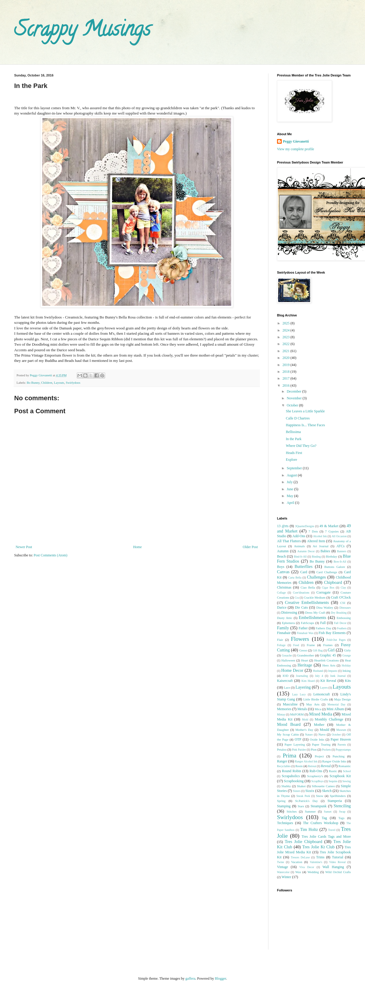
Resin (299, 766)
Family (283, 627)
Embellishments (312, 617)
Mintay (281, 714)
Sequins (332, 781)
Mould (324, 730)
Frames (328, 645)
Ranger (282, 761)
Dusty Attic (284, 618)
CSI (342, 603)
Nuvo (321, 734)
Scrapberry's (315, 776)
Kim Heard (308, 680)
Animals (299, 546)
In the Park (294, 439)
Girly (347, 650)
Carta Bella (295, 577)
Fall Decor (340, 623)
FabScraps (307, 623)
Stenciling (342, 805)
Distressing (289, 612)
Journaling (302, 675)
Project (319, 756)
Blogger (220, 978)
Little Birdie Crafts (315, 699)
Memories (284, 709)
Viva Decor (306, 867)
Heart (304, 660)
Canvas (283, 571)
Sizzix (309, 791)
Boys (280, 567)
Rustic (333, 771)
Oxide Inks (317, 739)
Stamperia (334, 801)
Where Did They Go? (301, 446)
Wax (298, 872)
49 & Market (329, 526)
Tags (341, 818)
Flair (280, 639)
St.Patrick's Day (306, 801)
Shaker (301, 786)
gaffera (190, 978)
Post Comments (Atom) (50, 555)
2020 (287, 358)
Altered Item (316, 541)
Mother (319, 725)
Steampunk (319, 806)
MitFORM (297, 714)
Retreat (312, 766)
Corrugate (324, 592)
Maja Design (342, 699)
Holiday (346, 665)
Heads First (294, 453)
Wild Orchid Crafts (338, 872)
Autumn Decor (306, 551)
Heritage (304, 665)
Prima (289, 755)
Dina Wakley (324, 607)
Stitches (291, 811)
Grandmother (305, 655)
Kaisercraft (285, 681)
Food (296, 645)
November (295, 398)
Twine (280, 862)
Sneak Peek (303, 796)
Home (137, 547)
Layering (303, 687)
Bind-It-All (300, 556)
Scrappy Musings (82, 31)
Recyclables (284, 766)
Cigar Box (328, 587)
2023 (287, 337)
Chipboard (333, 582)
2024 (287, 330)
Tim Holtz (309, 829)
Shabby (286, 786)
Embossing (344, 618)
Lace (287, 687)
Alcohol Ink (320, 536)
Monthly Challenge (329, 719)
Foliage (281, 645)
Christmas (284, 587)
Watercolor (283, 872)
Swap (342, 811)
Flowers (300, 639)
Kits (348, 681)
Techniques (285, 823)
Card (303, 572)
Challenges (316, 577)
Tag (324, 818)
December (294, 391)
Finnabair (284, 633)
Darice (281, 607)
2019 (287, 365)
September (295, 468)
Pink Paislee (299, 749)
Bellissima (293, 432)
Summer (310, 811)
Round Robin (291, 771)
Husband (318, 670)
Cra (297, 597)
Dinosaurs (345, 607)
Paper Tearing (321, 744)
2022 (287, 344)
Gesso (303, 650)
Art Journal (320, 546)
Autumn (283, 551)
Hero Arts (328, 665)
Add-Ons (298, 536)
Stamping (284, 806)
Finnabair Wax (305, 633)
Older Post (250, 547)
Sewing (346, 781)
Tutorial (337, 857)
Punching (339, 756)
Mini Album (335, 709)
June (290, 489)
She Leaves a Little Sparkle (305, 411)
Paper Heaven (340, 739)
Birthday (331, 556)
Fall (323, 623)
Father (303, 628)
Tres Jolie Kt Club (318, 846)
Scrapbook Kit (340, 776)
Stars (301, 806)
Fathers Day (323, 628)
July (290, 482)
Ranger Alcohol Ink (306, 761)
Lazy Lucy (299, 694)
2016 (287, 385)
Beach (281, 556)
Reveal (326, 766)
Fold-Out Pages (336, 639)
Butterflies (304, 566)
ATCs (340, 546)
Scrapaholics (291, 776)
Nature (309, 734)
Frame (311, 645)
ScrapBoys (317, 781)
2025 (287, 323)
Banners (341, 551)
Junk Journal (338, 675)
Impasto (332, 670)
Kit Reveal (328, 681)
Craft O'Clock (341, 597)
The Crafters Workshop (320, 823)
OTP (298, 739)
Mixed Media (320, 714)
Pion (314, 749)
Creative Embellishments (307, 602)
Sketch (327, 791)
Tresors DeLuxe (300, 857)
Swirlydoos (73, 382)
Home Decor (292, 670)
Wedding (313, 872)
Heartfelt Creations (326, 660)
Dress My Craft (315, 612)
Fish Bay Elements (332, 633)
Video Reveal (337, 862)
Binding (316, 556)
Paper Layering (294, 744)
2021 (287, 351)
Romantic (344, 766)
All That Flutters (289, 541)
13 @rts (283, 526)
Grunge (346, 655)
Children (46, 382)
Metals (302, 709)
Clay (343, 587)
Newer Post (24, 547)
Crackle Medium (314, 597)
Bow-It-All (340, 561)
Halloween (288, 660)
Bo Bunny (33, 382)
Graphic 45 (328, 655)
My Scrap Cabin (288, 734)
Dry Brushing (339, 612)
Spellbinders (338, 796)
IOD (285, 675)
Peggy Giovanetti (296, 141)
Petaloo (281, 749)
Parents (342, 744)
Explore (291, 460)
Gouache (287, 655)
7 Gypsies (332, 531)
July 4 (319, 675)
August (292, 475)
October (293, 405)
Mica (318, 709)
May (290, 496)
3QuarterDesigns (304, 526)
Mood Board (289, 724)
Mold (305, 719)
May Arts (313, 704)
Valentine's (316, 862)
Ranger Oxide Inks (334, 761)
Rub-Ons (315, 771)
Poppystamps (343, 749)
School (347, 771)
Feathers (342, 628)
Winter (286, 877)
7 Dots (313, 531)
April (291, 503)
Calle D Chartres (298, 418)
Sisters (297, 791)
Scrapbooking (294, 781)
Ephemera (288, 623)
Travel (331, 829)
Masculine (290, 704)
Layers (324, 687)
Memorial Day (336, 704)
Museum (341, 729)
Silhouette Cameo (323, 786)
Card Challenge (326, 572)
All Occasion (339, 536)
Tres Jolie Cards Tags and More (326, 836)
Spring (281, 801)
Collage (281, 592)
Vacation (296, 862)
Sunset (328, 811)
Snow (319, 796)
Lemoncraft (321, 694)
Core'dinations (301, 592)
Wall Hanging (333, 867)
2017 (287, 378)
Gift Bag (318, 650)
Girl (331, 650)
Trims (320, 857)
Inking (347, 670)
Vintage (282, 867)
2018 (287, 372)
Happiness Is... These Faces (305, 425)
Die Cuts (301, 607)
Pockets (326, 749)
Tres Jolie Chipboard (303, 841)
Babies (325, 551)
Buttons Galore (334, 566)
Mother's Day (304, 729)
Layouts (59, 382)
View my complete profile (295, 149)
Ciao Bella (308, 587)
